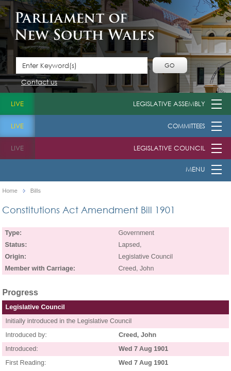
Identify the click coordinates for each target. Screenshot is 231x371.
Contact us (39, 82)
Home (9, 191)
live (17, 103)
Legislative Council (169, 148)
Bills (35, 191)
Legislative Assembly (169, 103)
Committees (186, 126)
